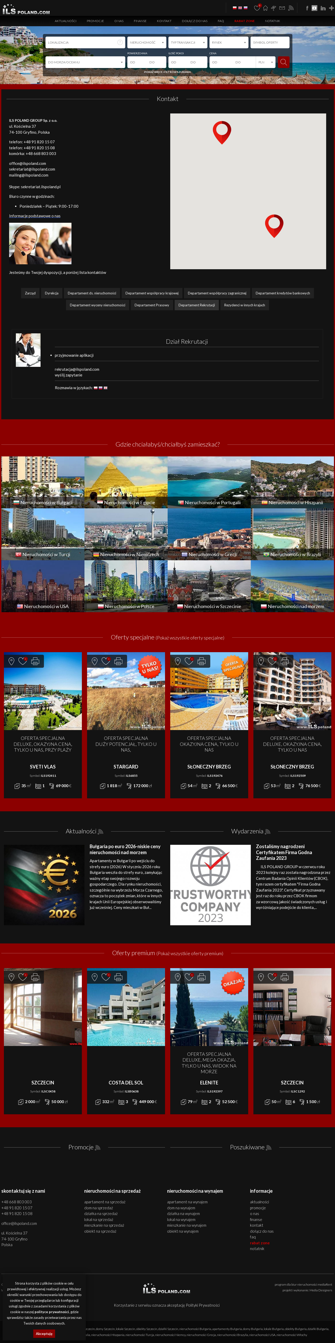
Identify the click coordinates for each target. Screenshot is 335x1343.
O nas (118, 21)
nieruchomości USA (262, 1335)
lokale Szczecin (125, 1329)
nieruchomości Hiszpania (107, 1335)
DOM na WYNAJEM (181, 1207)
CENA (212, 53)
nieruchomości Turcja (140, 1335)
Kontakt (164, 21)
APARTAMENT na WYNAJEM (187, 1201)
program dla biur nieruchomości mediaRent (303, 1284)
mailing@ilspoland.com (28, 175)
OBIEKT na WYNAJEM (183, 1231)
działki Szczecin (168, 1329)
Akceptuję (44, 1334)
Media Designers (321, 1290)
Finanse (140, 21)
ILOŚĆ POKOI (176, 53)
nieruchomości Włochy (292, 1335)
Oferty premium (167, 952)
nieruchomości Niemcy (170, 1335)
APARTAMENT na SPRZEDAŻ (105, 1201)
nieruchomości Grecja (201, 1335)
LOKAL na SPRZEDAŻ (98, 1219)
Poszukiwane (247, 1147)
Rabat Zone (244, 21)
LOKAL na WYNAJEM (181, 1219)
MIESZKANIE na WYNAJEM (186, 1225)
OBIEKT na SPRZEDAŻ (100, 1231)
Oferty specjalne (167, 637)
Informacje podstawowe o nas (35, 215)
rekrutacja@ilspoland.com (77, 369)
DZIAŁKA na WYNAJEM (183, 1213)
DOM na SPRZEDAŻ (98, 1207)
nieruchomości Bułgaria (195, 1329)
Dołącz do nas (194, 21)
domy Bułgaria (253, 1329)
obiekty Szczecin (146, 1329)
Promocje (95, 21)
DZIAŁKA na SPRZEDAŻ (101, 1213)
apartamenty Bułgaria (227, 1329)
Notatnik (272, 21)
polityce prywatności (52, 1312)
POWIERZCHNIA (137, 53)
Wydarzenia (247, 831)
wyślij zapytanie (68, 375)
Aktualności (65, 21)
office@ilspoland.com (27, 163)
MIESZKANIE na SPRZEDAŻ (104, 1225)
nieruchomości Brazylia (232, 1335)
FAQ (221, 21)
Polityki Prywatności (203, 1305)
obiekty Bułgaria (296, 1329)
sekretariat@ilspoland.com (32, 169)
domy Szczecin (105, 1329)
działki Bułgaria (318, 1329)
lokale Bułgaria (274, 1329)
